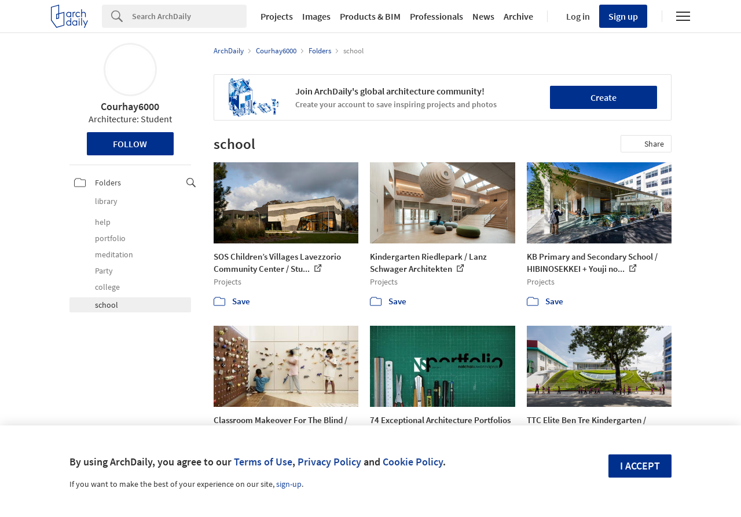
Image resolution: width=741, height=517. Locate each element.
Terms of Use (263, 461)
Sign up (623, 16)
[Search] (189, 16)
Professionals (436, 16)
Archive (518, 16)
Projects (277, 16)
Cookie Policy (413, 461)
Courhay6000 (130, 106)
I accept (640, 465)
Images (316, 16)
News (483, 16)
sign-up (289, 484)
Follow (130, 144)
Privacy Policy (329, 461)
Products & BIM (370, 16)
